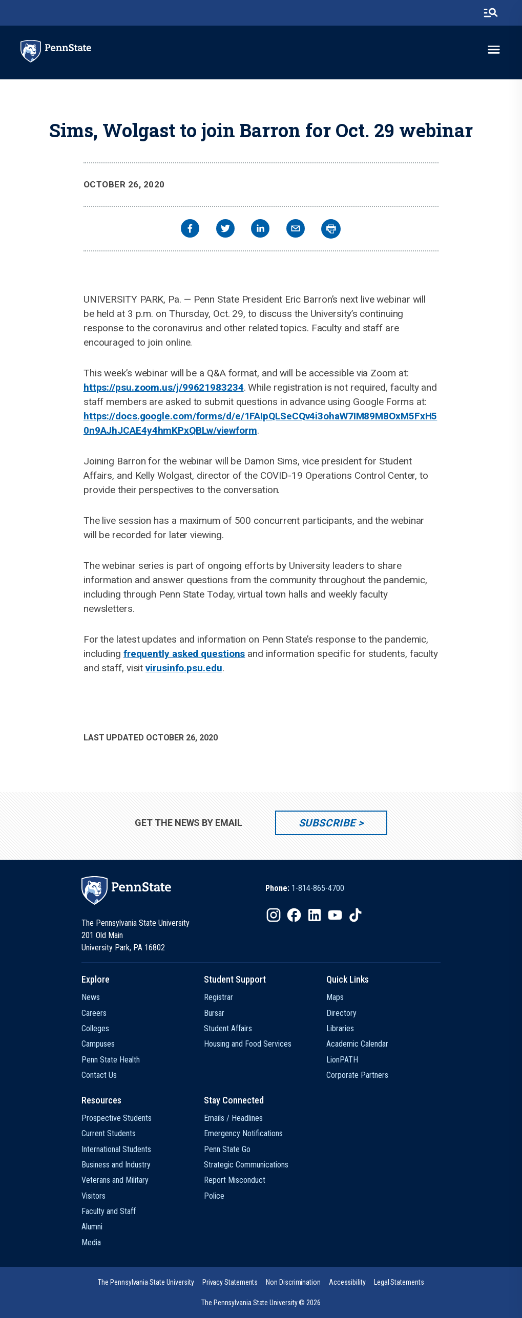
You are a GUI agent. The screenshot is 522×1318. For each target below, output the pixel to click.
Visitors (93, 1196)
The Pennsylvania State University (146, 1282)
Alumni (91, 1226)
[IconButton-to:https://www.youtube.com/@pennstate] (335, 915)
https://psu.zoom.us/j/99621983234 (163, 387)
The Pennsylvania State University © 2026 (261, 1303)
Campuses (98, 1044)
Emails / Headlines (233, 1118)
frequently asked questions (184, 654)
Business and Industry (116, 1165)
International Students (116, 1149)
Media (91, 1242)
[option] (304, 888)
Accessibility (347, 1282)
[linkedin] (260, 229)
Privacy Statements (230, 1282)
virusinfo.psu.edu (183, 668)
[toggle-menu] (494, 49)
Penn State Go (227, 1149)
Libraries (340, 1028)
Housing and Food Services (247, 1044)
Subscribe (327, 823)
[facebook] (190, 229)
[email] (295, 229)
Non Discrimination (293, 1282)
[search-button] (491, 13)
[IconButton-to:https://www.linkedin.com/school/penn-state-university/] (314, 915)
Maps (335, 997)
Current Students (108, 1133)
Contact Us (99, 1075)
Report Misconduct (234, 1180)
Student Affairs (228, 1028)
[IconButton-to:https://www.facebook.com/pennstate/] (294, 915)
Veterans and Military (115, 1180)
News (90, 997)
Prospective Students (116, 1118)
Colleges (95, 1028)
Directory (341, 1013)
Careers (94, 1013)
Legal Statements (399, 1282)
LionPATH (342, 1060)
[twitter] (225, 229)
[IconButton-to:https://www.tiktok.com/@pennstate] (355, 915)
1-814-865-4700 (317, 888)
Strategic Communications (246, 1165)
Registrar (218, 997)
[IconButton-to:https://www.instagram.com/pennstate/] (273, 915)
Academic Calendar (357, 1044)
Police (214, 1196)
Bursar (214, 1013)
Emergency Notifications (243, 1133)
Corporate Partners (357, 1075)
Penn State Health (110, 1060)
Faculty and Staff (108, 1211)
